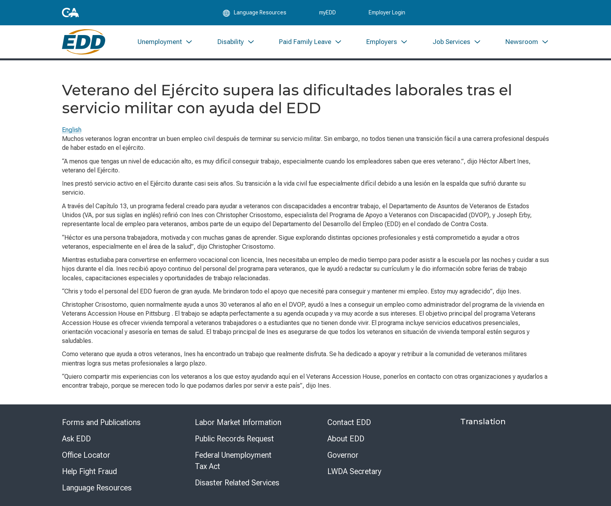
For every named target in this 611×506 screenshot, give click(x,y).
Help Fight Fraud (89, 471)
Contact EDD (349, 422)
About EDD (345, 438)
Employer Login (387, 12)
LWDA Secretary (354, 471)
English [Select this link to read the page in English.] (71, 130)
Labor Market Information (238, 422)
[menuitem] (165, 41)
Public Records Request (234, 438)
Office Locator (86, 455)
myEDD (327, 12)
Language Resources (97, 487)
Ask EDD (76, 438)
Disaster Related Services (237, 482)
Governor (342, 455)
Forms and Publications (101, 422)
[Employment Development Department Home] (83, 41)
